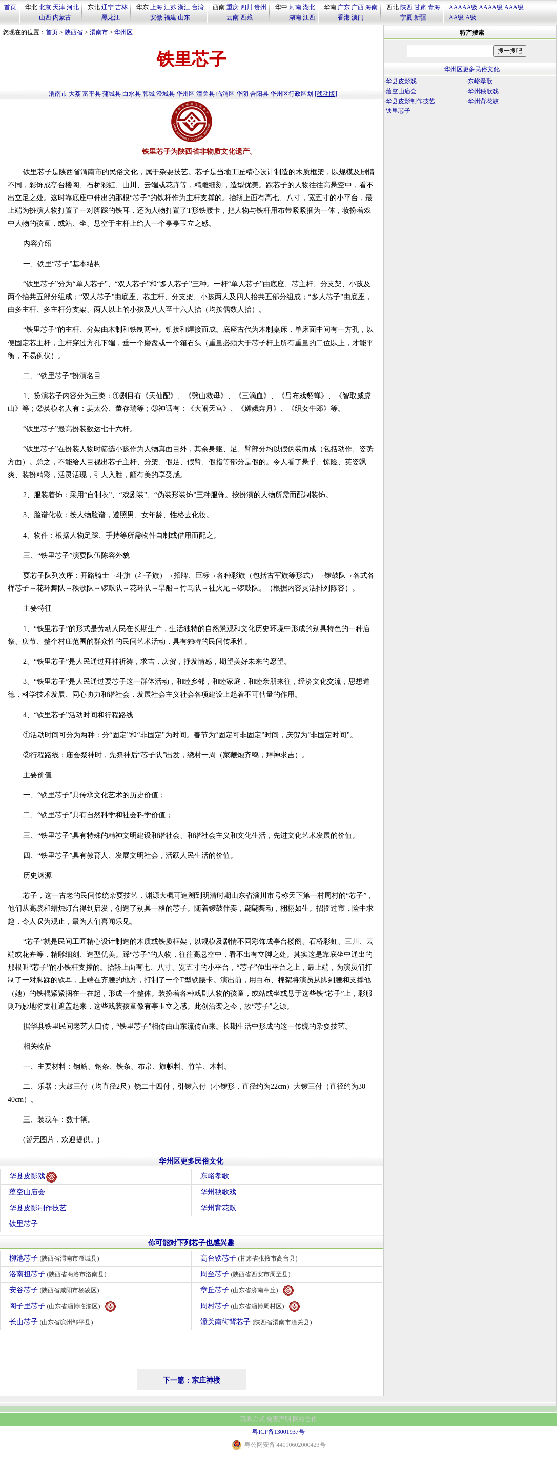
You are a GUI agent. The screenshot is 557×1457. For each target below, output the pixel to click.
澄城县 (165, 93)
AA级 (456, 17)
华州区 (123, 32)
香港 (344, 17)
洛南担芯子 (59, 1274)
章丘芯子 (247, 1290)
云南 (232, 17)
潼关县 (205, 93)
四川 (246, 7)
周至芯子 (246, 1274)
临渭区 (225, 93)
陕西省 (74, 32)
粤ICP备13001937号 (278, 1431)
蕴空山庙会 (27, 1192)
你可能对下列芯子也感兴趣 (191, 1243)
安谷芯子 (55, 1290)
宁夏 (406, 17)
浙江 (184, 7)
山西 (45, 17)
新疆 (420, 17)
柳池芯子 (55, 1258)
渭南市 (99, 32)
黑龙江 (110, 17)
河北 (73, 7)
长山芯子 (52, 1322)
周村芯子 (250, 1306)
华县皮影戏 (33, 1177)
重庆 (232, 7)
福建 (170, 17)
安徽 (156, 17)
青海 (434, 7)
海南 (371, 7)
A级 (470, 17)
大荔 (75, 93)
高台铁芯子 (250, 1258)
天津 (59, 7)
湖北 (309, 7)
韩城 (148, 93)
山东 (184, 17)
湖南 (295, 17)
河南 (295, 7)
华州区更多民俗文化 (191, 1161)
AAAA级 (491, 7)
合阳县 (259, 93)
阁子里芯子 (62, 1306)
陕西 (406, 7)
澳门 (358, 17)
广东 (344, 7)
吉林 (121, 7)
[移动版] (326, 93)
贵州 (260, 7)
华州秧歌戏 (218, 1192)
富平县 (91, 93)
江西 (309, 17)
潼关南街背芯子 (257, 1322)
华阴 (242, 93)
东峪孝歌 (214, 1176)
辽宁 (107, 7)
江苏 (170, 7)
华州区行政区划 (291, 93)
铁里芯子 (23, 1224)
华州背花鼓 (218, 1208)
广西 (358, 7)
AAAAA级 (463, 7)
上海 (156, 7)
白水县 (131, 93)
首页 (10, 7)
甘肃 (420, 7)
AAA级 (514, 7)
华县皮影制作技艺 (38, 1208)
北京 (45, 7)
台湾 (198, 7)
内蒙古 (62, 17)
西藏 (246, 17)
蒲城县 (111, 93)
